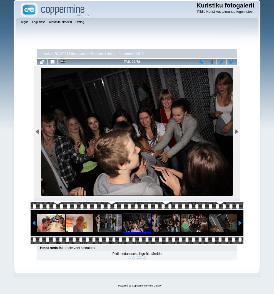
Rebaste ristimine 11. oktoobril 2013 (116, 54)
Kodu (47, 54)
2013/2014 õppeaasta (70, 54)
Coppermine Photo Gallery (146, 285)
